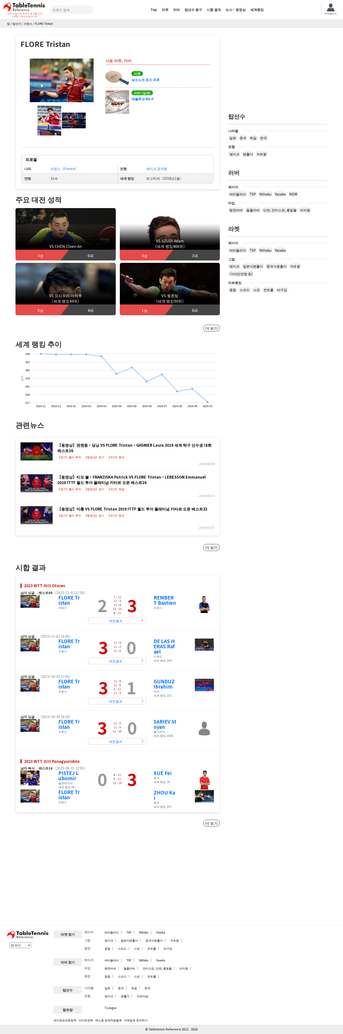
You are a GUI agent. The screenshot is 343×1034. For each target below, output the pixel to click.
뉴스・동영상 (236, 9)
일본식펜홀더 (253, 266)
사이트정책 (86, 1020)
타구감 (282, 289)
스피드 (245, 289)
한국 (263, 137)
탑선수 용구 (193, 9)
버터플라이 (237, 194)
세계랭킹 (257, 9)
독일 (253, 137)
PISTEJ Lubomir (68, 775)
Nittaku (265, 194)
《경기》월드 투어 (69, 457)
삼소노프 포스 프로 (145, 79)
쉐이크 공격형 (156, 168)
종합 (232, 289)
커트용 (295, 266)
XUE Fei (163, 772)
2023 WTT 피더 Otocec (45, 585)
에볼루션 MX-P (142, 98)
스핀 (256, 289)
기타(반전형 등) (240, 273)
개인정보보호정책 (64, 1020)
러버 (176, 9)
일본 (232, 137)
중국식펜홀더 (277, 266)
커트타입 (142, 996)
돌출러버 (253, 210)
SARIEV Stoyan (165, 724)
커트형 (262, 154)
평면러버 (236, 210)
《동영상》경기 (94, 457)
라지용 (305, 210)
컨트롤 (268, 289)
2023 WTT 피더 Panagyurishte (52, 761)
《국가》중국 (115, 457)
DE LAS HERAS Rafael (164, 646)
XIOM (293, 194)
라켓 (165, 9)
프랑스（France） (64, 168)
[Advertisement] (55, 878)
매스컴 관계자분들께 (108, 1020)
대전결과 (115, 620)
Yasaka (280, 194)
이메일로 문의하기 (136, 1020)
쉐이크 (234, 154)
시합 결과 (214, 9)
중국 (243, 137)
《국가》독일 (115, 489)
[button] (62, 80)
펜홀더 (248, 154)
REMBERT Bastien (165, 600)
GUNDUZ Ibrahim (164, 684)
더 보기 (211, 328)
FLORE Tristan (69, 600)
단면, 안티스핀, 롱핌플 (280, 210)
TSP (253, 194)
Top (154, 9)
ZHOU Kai (164, 795)
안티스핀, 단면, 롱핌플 (157, 968)
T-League (110, 1008)
